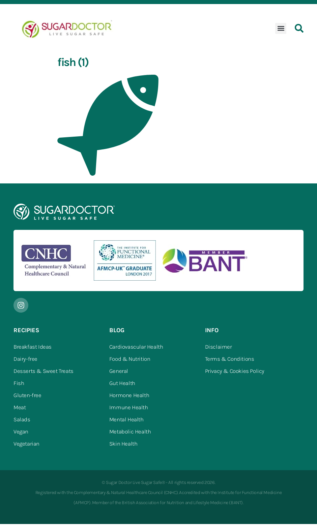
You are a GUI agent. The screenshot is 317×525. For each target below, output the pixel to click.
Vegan (20, 432)
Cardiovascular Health (136, 348)
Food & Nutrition (129, 360)
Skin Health (123, 445)
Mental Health (126, 420)
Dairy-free (25, 360)
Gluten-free (27, 396)
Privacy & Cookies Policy (234, 372)
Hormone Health (129, 396)
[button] (280, 29)
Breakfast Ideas (32, 348)
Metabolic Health (130, 432)
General (118, 372)
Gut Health (122, 384)
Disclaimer (218, 348)
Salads (21, 420)
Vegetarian (26, 445)
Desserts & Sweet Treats (43, 372)
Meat (19, 408)
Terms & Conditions (229, 360)
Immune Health (128, 408)
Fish (18, 384)
